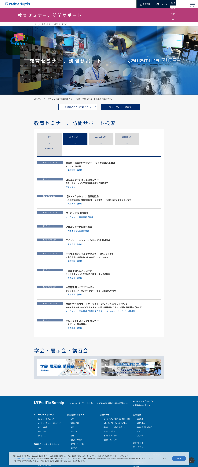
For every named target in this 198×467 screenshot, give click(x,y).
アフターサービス (76, 423)
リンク (138, 413)
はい (179, 458)
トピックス (41, 416)
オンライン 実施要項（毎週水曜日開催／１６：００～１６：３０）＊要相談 (100, 296)
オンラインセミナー (44, 432)
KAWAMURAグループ (141, 385)
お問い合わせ (138, 423)
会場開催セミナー (43, 439)
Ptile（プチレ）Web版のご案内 (114, 406)
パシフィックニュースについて (48, 406)
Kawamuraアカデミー (45, 435)
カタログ (73, 413)
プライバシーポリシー (21, 458)
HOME (35, 24)
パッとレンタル (108, 413)
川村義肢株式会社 (139, 389)
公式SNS (139, 416)
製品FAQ (73, 426)
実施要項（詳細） (74, 155)
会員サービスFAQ (109, 420)
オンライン (72, 171)
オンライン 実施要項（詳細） (80, 202)
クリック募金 (42, 410)
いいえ (164, 458)
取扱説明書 (74, 406)
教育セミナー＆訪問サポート (113, 410)
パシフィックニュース (45, 403)
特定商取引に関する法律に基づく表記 (147, 439)
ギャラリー (41, 413)
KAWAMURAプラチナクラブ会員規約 (146, 435)
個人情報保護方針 (139, 442)
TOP (38, 429)
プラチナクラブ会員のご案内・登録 (116, 403)
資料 (71, 416)
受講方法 (40, 449)
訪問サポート (42, 445)
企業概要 (139, 403)
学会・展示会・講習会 (120, 107)
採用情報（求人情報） (144, 410)
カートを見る (138, 427)
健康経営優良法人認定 (141, 450)
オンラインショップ (110, 416)
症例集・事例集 (75, 420)
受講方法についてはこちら (77, 107)
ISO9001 (136, 446)
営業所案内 (140, 406)
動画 (71, 410)
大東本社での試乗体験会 (77, 215)
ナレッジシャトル (43, 442)
